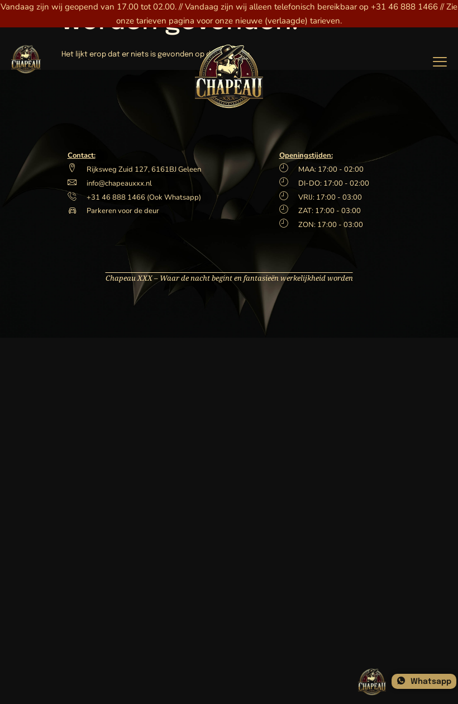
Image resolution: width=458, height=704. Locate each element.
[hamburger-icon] (439, 60)
